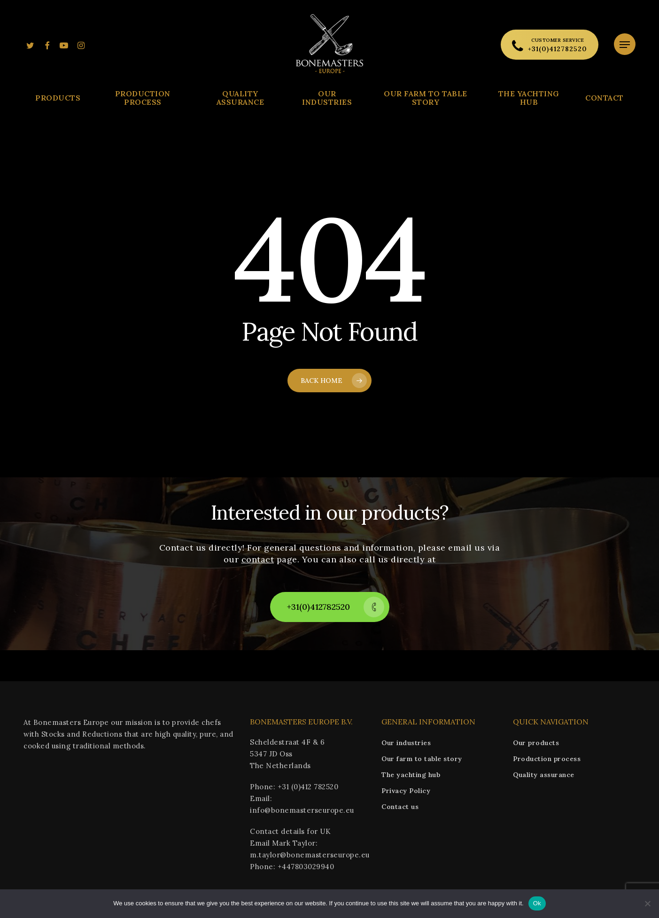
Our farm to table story (421, 759)
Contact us (400, 806)
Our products (536, 743)
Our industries (406, 743)
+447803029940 (306, 866)
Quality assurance (543, 774)
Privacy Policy (405, 790)
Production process (547, 759)
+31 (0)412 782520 (308, 786)
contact (257, 559)
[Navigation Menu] (625, 45)
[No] (647, 903)
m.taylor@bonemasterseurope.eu (310, 854)
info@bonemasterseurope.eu (302, 810)
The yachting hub (410, 774)
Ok (537, 903)
